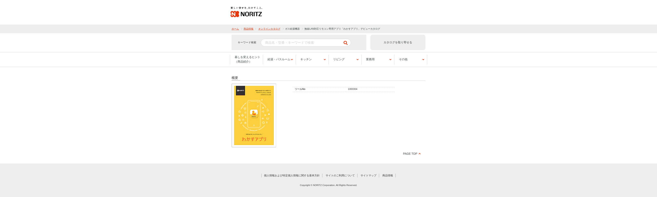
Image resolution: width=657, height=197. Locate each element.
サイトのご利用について (340, 175)
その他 (403, 59)
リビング (339, 59)
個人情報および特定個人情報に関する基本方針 (292, 175)
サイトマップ (368, 175)
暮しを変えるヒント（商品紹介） (247, 59)
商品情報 (248, 28)
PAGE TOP (410, 153)
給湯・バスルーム (278, 59)
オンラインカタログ (269, 28)
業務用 (370, 59)
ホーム (235, 28)
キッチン (306, 59)
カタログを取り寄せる (398, 42)
